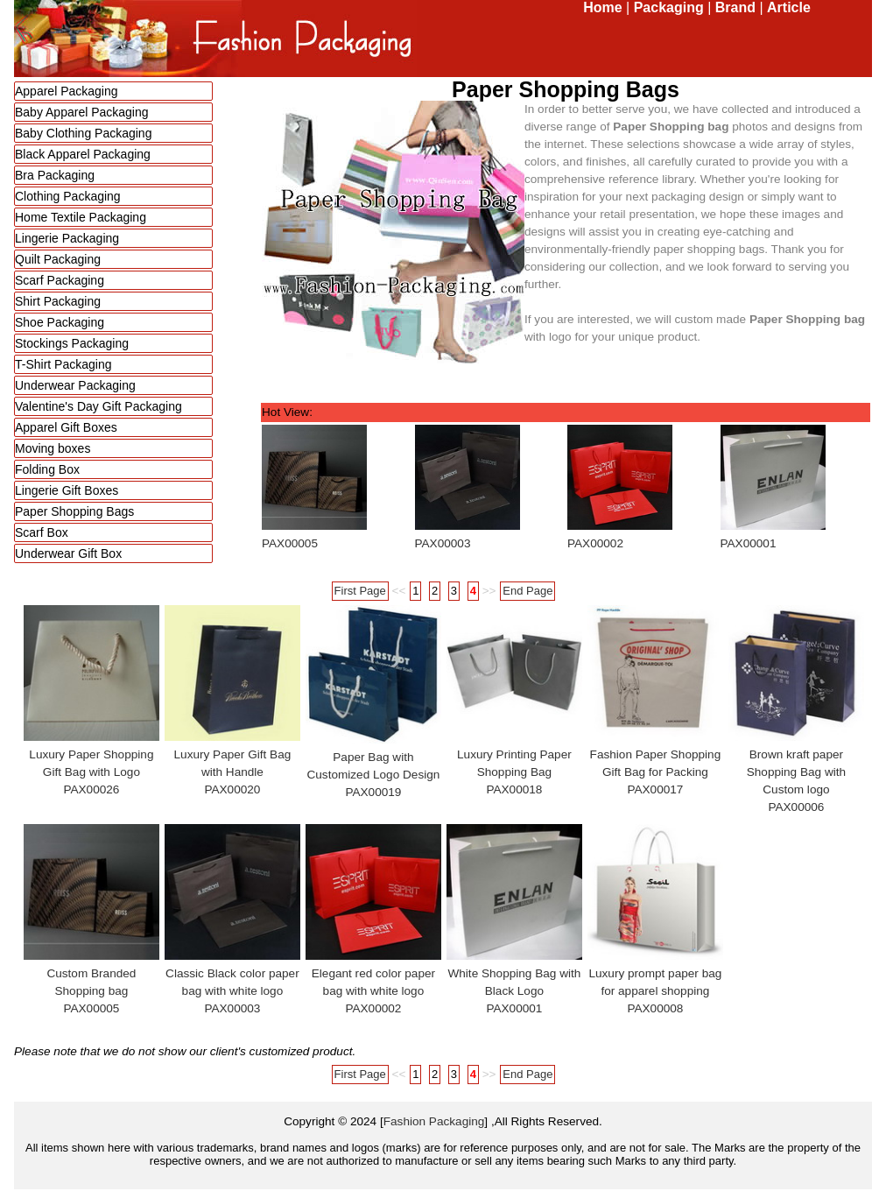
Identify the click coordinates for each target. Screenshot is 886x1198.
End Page (527, 590)
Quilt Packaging (58, 259)
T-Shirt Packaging (63, 364)
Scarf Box (41, 532)
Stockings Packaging (72, 343)
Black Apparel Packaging (83, 154)
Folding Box (47, 469)
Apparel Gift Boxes (66, 427)
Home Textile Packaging (80, 217)
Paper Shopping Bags (74, 511)
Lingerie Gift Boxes (66, 490)
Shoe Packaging (59, 322)
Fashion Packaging (434, 1121)
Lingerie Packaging (67, 238)
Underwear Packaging (75, 385)
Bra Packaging (55, 175)
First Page (360, 590)
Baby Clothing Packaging (83, 133)
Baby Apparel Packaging (82, 112)
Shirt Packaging (58, 301)
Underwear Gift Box (68, 553)
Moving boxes (52, 448)
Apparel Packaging (66, 91)
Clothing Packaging (68, 196)
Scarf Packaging (59, 280)
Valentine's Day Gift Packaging (98, 406)
